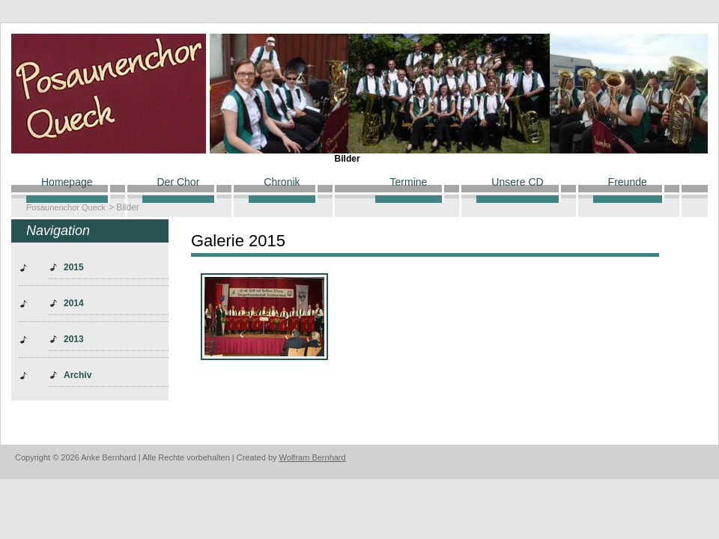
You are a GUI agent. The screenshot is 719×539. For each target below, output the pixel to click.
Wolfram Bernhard (312, 457)
